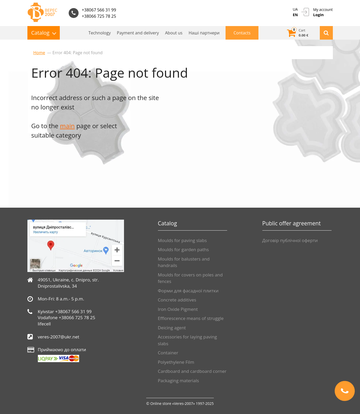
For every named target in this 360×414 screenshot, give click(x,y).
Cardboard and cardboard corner (192, 371)
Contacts (241, 33)
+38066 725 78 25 (99, 16)
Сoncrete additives (177, 300)
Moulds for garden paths (183, 249)
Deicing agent (172, 328)
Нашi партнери (204, 33)
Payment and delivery (138, 33)
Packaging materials (178, 381)
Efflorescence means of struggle (191, 318)
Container (168, 353)
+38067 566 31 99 (99, 10)
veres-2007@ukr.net (58, 337)
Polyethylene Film (176, 362)
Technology (99, 33)
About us (173, 33)
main (67, 125)
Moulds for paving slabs (182, 240)
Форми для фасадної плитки (188, 291)
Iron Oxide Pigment (178, 309)
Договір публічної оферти (290, 240)
